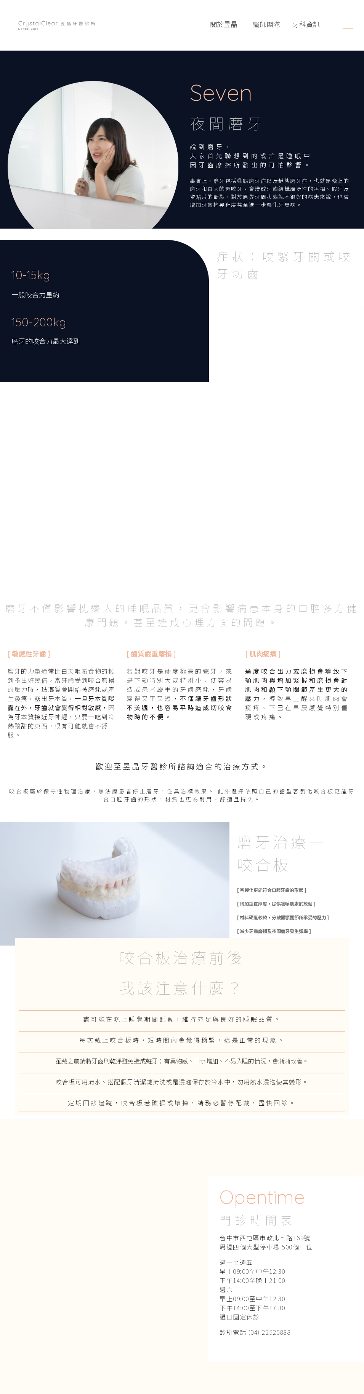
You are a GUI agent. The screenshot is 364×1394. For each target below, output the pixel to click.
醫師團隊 (266, 24)
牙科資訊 (306, 24)
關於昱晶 (224, 24)
